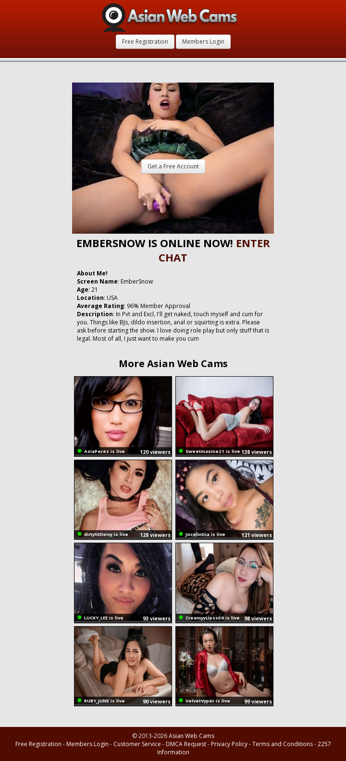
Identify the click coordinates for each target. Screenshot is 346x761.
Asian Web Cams (191, 736)
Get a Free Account (173, 166)
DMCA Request (186, 744)
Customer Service (137, 744)
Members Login (203, 41)
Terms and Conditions (282, 744)
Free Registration (145, 41)
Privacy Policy (229, 744)
